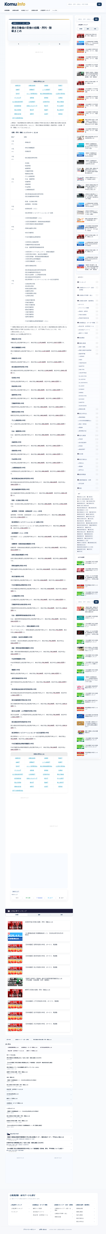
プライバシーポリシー (29, 1229)
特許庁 (46, 106)
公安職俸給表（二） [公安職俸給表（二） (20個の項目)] (83, 512)
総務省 (32, 97)
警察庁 (60, 85)
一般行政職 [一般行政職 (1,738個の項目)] (91, 501)
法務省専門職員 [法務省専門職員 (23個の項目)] (82, 529)
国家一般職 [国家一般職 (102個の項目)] (90, 514)
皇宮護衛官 (81, 389)
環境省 (60, 114)
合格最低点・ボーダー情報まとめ (29, 1047)
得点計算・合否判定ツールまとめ (16, 1050)
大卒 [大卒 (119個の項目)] (91, 518)
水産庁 (46, 114)
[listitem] (19, 44)
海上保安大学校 (83, 376)
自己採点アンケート (88, 330)
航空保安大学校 (83, 395)
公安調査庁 (32, 101)
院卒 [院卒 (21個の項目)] (90, 549)
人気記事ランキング (45, 10)
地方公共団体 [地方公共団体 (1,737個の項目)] (82, 518)
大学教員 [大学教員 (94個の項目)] (81, 520)
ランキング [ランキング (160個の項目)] (82, 501)
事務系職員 (88, 417)
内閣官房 (17, 85)
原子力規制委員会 (17, 118)
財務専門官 (81, 402)
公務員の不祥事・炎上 (88, 295)
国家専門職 (88, 354)
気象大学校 (81, 369)
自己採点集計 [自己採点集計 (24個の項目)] (89, 538)
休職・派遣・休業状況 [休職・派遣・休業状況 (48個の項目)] (84, 505)
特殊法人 (88, 463)
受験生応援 (58, 1216)
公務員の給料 (15, 10)
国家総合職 (88, 409)
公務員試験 (7, 10)
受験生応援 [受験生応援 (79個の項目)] (81, 514)
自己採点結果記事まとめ (46, 1047)
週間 (39, 914)
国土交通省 (17, 110)
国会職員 (88, 337)
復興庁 (60, 89)
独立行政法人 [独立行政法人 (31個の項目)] (82, 531)
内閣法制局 (32, 85)
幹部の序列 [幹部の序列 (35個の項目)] (81, 523)
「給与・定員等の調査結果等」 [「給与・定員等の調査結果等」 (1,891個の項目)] (86, 499)
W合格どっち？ (25, 10)
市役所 (88, 439)
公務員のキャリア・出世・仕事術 (21, 23)
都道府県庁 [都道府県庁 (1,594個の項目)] (82, 549)
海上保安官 (81, 386)
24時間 (16, 914)
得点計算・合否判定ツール (88, 326)
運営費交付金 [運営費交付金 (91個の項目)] (82, 544)
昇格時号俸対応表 (88, 318)
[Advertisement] (39, 65)
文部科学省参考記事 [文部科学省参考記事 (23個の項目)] (83, 525)
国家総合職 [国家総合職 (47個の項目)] (81, 516)
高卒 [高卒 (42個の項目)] (80, 551)
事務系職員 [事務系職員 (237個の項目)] (82, 503)
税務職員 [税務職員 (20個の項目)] (81, 536)
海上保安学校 (82, 379)
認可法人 (88, 470)
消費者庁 (32, 89)
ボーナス (88, 304)
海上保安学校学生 (83, 382)
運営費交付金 (88, 431)
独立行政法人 (88, 459)
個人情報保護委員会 (46, 93)
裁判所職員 (88, 474)
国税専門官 (81, 366)
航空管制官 (81, 399)
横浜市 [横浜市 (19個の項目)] (89, 527)
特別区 (88, 446)
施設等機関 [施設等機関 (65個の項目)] (94, 525)
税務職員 (81, 392)
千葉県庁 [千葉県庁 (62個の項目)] (93, 512)
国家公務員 (88, 343)
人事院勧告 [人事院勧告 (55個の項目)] (91, 503)
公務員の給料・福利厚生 (88, 300)
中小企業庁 (60, 106)
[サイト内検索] (82, 4)
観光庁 (32, 110)
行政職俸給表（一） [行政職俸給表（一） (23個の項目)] (83, 540)
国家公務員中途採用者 (88, 350)
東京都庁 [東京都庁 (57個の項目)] (81, 527)
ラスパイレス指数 (88, 308)
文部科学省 (46, 101)
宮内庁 (18, 93)
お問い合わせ (43, 1229)
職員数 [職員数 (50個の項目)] (81, 538)
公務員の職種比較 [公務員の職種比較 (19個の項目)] (83, 507)
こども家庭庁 (46, 89)
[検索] (99, 4)
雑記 (88, 488)
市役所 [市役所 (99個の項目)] (89, 520)
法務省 (60, 97)
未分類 (88, 454)
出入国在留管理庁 (17, 101)
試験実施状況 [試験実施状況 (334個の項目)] (92, 542)
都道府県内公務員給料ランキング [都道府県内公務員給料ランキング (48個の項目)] (86, 547)
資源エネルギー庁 (32, 106)
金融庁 (18, 89)
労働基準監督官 (83, 362)
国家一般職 (88, 347)
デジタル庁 (17, 97)
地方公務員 (88, 435)
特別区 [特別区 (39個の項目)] (91, 529)
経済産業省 (17, 106)
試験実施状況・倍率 (88, 480)
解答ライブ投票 (88, 333)
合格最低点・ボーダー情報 (88, 322)
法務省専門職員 (83, 372)
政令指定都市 (88, 442)
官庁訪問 (88, 483)
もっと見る (55, 10)
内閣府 (46, 85)
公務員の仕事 (34, 10)
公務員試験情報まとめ (13, 1047)
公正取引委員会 (60, 93)
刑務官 (80, 359)
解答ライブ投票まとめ (32, 1050)
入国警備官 (81, 356)
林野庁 (32, 114)
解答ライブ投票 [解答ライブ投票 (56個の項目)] (82, 542)
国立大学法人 (88, 413)
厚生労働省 (60, 101)
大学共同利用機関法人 (88, 421)
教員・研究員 (88, 424)
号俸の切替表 (88, 315)
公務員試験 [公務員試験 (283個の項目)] (93, 507)
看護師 (88, 427)
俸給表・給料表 (88, 311)
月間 (61, 914)
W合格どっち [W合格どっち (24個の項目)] (82, 496)
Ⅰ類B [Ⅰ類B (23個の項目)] (90, 496)
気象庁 (46, 110)
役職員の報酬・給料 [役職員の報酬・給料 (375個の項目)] (92, 523)
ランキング (88, 282)
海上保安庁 (60, 110)
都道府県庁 (88, 449)
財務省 (46, 97)
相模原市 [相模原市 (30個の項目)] (90, 531)
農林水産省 (17, 114)
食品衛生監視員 (83, 405)
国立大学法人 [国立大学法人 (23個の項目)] (90, 516)
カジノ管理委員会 (32, 93)
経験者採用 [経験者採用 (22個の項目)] (90, 536)
